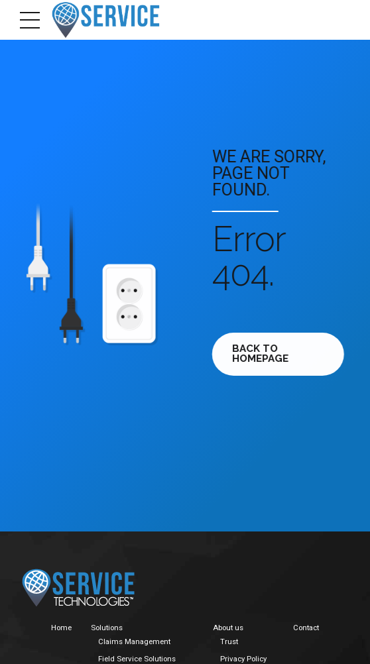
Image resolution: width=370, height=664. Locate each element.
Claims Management (134, 641)
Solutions (107, 627)
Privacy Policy (243, 658)
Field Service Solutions (137, 658)
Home (61, 627)
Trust (229, 641)
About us (228, 627)
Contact (306, 627)
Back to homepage (263, 353)
